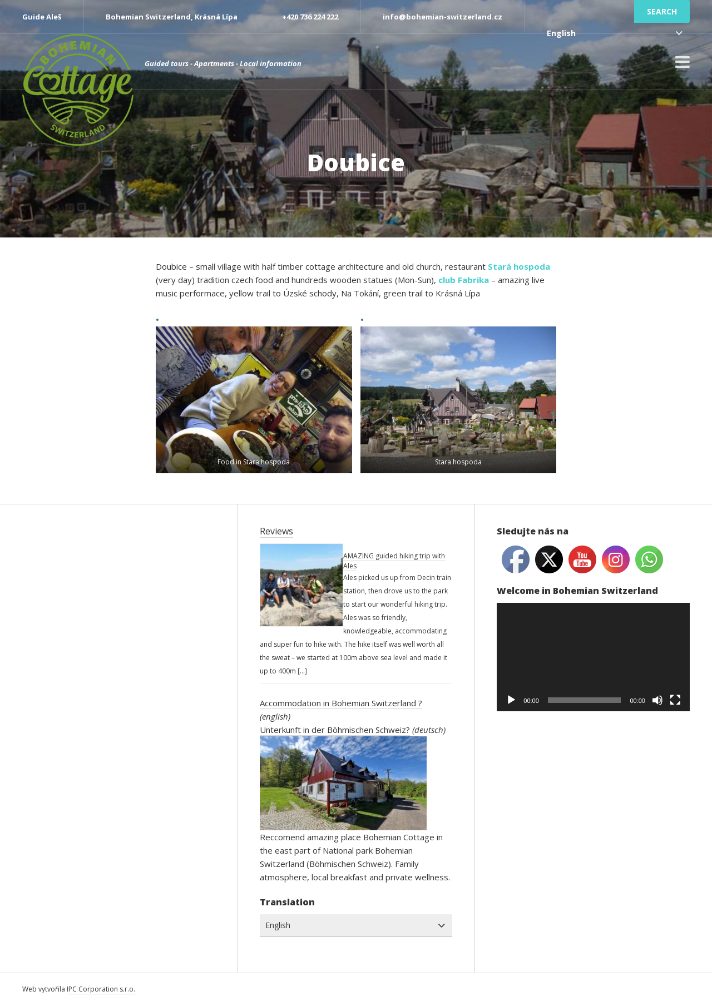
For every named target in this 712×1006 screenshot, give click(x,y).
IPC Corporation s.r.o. (101, 989)
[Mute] (657, 700)
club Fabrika (463, 279)
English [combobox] (561, 33)
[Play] (511, 700)
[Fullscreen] (675, 700)
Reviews (276, 531)
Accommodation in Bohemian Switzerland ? (341, 702)
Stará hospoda (519, 266)
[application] (593, 657)
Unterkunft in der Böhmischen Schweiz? (335, 729)
